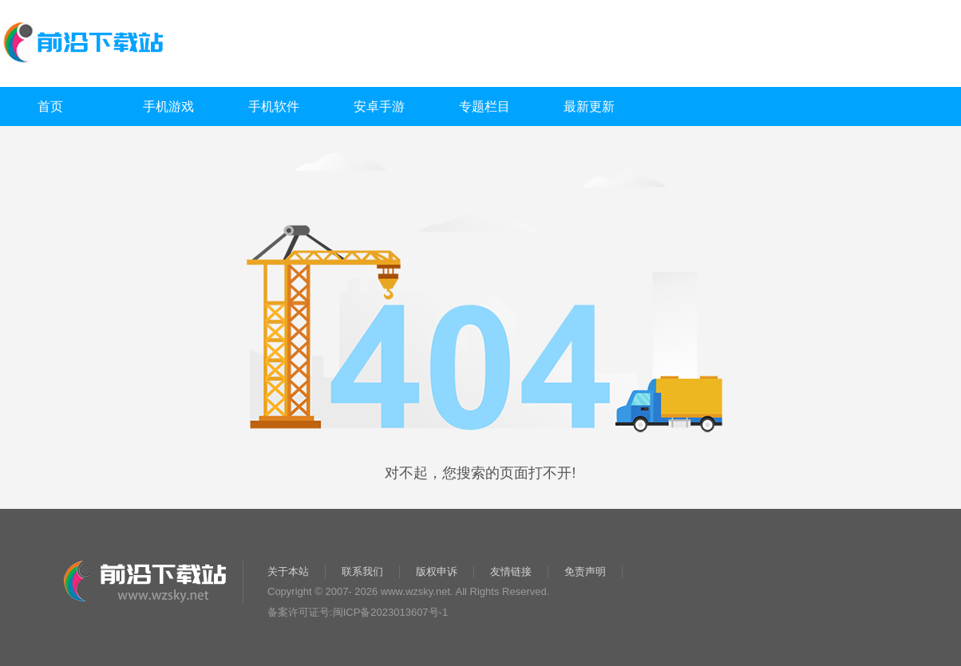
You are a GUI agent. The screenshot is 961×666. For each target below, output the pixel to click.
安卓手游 (379, 106)
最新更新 (589, 106)
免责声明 (585, 571)
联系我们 (362, 571)
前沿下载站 (160, 45)
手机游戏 (168, 106)
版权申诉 (436, 571)
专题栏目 (484, 106)
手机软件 (273, 106)
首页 (50, 106)
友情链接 (511, 571)
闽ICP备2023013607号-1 (391, 612)
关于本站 (288, 571)
